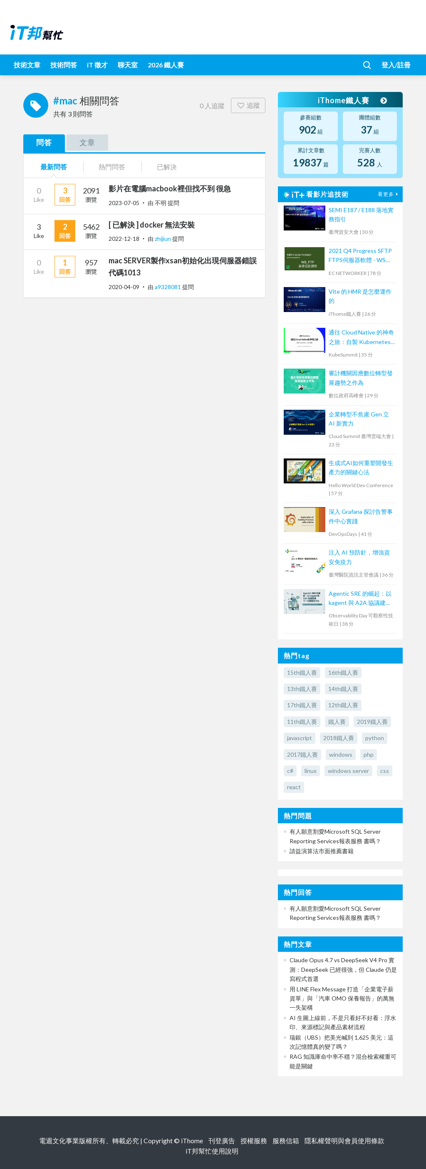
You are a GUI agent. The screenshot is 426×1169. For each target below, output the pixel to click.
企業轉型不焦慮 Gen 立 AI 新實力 (359, 419)
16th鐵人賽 (343, 672)
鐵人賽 (337, 721)
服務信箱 (285, 1140)
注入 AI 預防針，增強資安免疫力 (359, 557)
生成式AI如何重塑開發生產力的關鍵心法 (361, 467)
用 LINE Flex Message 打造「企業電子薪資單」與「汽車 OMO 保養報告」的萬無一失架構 (342, 998)
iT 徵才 (97, 65)
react (294, 786)
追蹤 (248, 105)
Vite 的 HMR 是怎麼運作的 (360, 296)
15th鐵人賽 (302, 672)
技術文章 (27, 65)
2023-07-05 (124, 202)
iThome (192, 1140)
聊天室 (128, 65)
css (384, 770)
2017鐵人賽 (302, 754)
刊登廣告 (221, 1140)
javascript (299, 737)
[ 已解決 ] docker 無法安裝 (152, 224)
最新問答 (53, 167)
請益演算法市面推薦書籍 (322, 850)
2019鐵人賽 (372, 721)
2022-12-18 (124, 238)
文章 (87, 142)
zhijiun (163, 238)
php (369, 754)
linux (311, 770)
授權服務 (253, 1140)
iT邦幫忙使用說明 (212, 1151)
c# (290, 770)
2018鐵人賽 (338, 737)
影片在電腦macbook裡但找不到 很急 (170, 188)
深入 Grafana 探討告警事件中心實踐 (361, 516)
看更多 (389, 194)
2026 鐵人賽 (166, 65)
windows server (348, 770)
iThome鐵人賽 (352, 100)
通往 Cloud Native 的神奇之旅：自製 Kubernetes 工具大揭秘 (361, 338)
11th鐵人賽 (302, 721)
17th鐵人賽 (302, 704)
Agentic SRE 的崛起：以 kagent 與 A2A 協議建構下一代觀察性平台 (360, 599)
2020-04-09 (124, 286)
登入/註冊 (396, 65)
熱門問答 (112, 167)
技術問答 (63, 65)
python (374, 737)
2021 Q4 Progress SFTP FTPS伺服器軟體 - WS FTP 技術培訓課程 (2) (360, 256)
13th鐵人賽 (302, 688)
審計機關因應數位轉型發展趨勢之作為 (361, 377)
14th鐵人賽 (343, 688)
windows (340, 754)
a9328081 (168, 286)
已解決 (167, 167)
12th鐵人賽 (343, 704)
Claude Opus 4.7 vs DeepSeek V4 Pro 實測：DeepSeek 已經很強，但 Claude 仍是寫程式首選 (343, 969)
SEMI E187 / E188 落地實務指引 (361, 214)
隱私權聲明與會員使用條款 (344, 1140)
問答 (44, 142)
